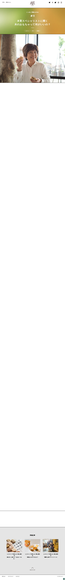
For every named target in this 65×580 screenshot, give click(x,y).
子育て (33, 30)
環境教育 (38, 30)
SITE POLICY (10, 576)
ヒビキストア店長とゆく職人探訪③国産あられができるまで (32, 555)
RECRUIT (18, 576)
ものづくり (27, 30)
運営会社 (3, 576)
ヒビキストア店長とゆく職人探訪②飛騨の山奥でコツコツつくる (50, 555)
